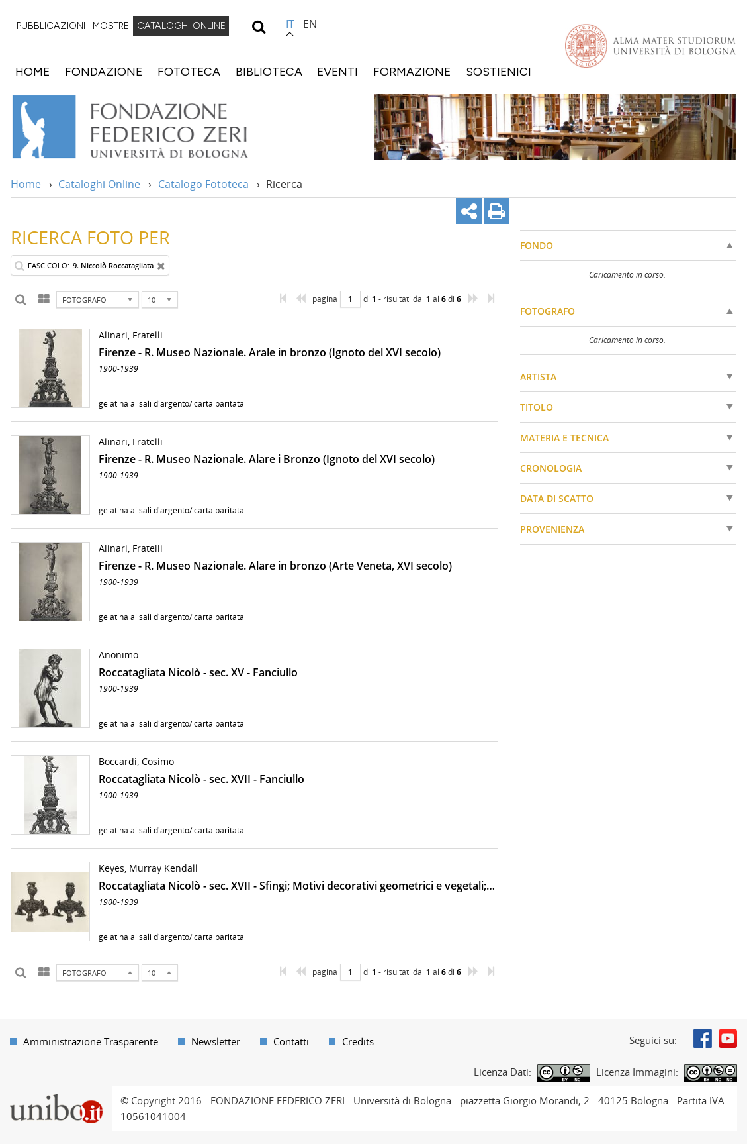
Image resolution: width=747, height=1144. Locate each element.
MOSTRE (111, 26)
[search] (258, 26)
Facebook (702, 1038)
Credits (358, 1041)
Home (26, 184)
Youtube (728, 1038)
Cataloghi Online (99, 184)
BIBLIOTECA (269, 71)
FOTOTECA (188, 71)
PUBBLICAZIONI (51, 26)
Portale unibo (56, 1093)
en (310, 24)
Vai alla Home (148, 127)
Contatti (291, 1041)
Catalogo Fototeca (203, 184)
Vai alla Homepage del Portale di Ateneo (650, 46)
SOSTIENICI (498, 71)
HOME (32, 71)
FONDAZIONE (103, 71)
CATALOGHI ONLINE (181, 26)
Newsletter (215, 1041)
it (290, 24)
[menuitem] (51, 26)
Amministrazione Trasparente (90, 1041)
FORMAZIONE (412, 71)
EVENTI (337, 71)
